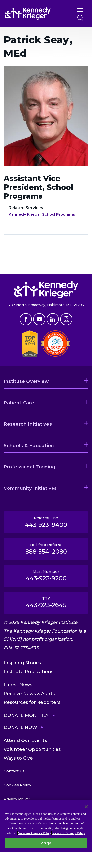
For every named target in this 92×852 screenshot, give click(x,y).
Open (80, 11)
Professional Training (29, 467)
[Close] (86, 806)
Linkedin (53, 319)
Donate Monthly (26, 715)
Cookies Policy (17, 785)
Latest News (18, 684)
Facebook (26, 319)
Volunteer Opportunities (32, 749)
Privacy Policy (16, 799)
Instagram (66, 319)
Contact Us (14, 771)
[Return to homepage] (34, 13)
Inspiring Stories (22, 663)
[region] (46, 826)
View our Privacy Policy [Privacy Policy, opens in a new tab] (68, 833)
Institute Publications (28, 671)
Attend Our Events (25, 740)
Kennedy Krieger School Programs (42, 214)
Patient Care (19, 402)
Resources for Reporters (32, 702)
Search (80, 18)
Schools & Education (29, 445)
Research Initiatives (28, 424)
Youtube (39, 319)
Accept (46, 843)
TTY (46, 602)
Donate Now (20, 727)
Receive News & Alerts (29, 693)
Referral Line (46, 522)
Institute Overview (26, 381)
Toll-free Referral (46, 548)
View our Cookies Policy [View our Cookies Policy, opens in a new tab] (34, 833)
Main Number (46, 575)
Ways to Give (18, 758)
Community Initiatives (30, 488)
